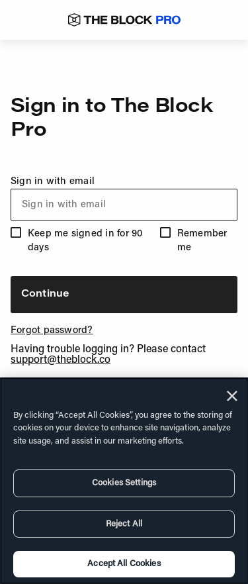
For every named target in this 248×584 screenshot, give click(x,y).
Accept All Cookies (123, 564)
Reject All (124, 524)
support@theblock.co (60, 360)
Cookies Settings (124, 483)
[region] (124, 480)
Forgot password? (52, 331)
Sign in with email (124, 198)
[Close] (232, 396)
